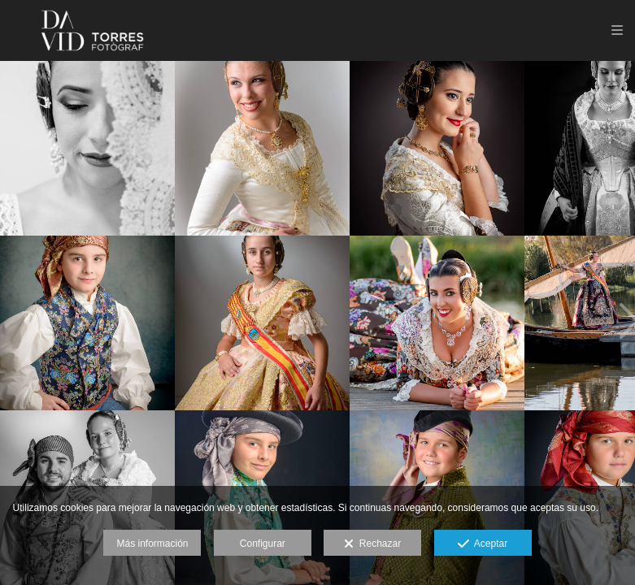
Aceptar (482, 544)
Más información (152, 543)
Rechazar (372, 544)
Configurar (262, 543)
